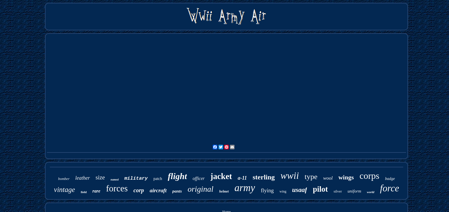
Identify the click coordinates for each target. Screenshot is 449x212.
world (370, 192)
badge (390, 179)
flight (177, 176)
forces (117, 188)
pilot (320, 189)
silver (338, 191)
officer (199, 178)
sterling (264, 177)
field (84, 192)
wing (282, 191)
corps (369, 176)
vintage (64, 189)
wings (346, 177)
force (389, 188)
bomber (64, 179)
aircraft (158, 190)
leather (82, 178)
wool (328, 178)
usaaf (299, 189)
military (136, 178)
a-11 (242, 178)
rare (96, 191)
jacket (221, 176)
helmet (224, 191)
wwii (290, 175)
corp (138, 190)
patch (157, 179)
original (200, 189)
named (115, 179)
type (311, 177)
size (100, 177)
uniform (354, 191)
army (245, 187)
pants (177, 191)
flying (267, 190)
